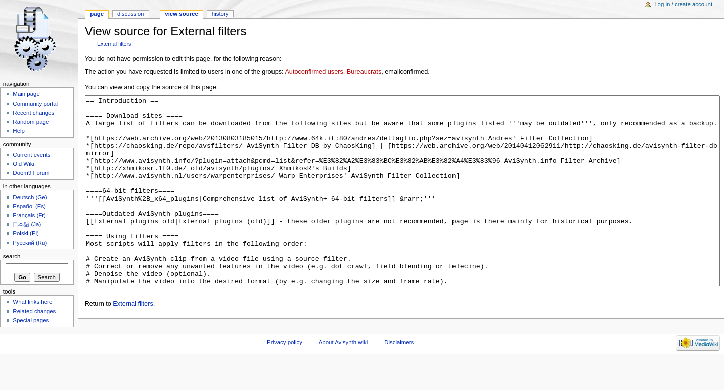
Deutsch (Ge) (30, 197)
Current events (31, 155)
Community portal (35, 104)
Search (12, 256)
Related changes (34, 311)
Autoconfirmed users (314, 71)
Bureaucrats (364, 71)
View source (181, 14)
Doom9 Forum (31, 173)
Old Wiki (23, 164)
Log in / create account (683, 4)
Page (97, 14)
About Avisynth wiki (343, 372)
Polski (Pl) (26, 233)
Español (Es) (29, 206)
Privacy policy (284, 372)
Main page (26, 94)
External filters (114, 44)
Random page (31, 122)
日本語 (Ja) (27, 224)
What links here (32, 302)
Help (19, 131)
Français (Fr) (29, 215)
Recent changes (33, 113)
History (220, 14)
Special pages (31, 320)
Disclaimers (399, 372)
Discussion (130, 14)
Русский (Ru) (30, 243)
